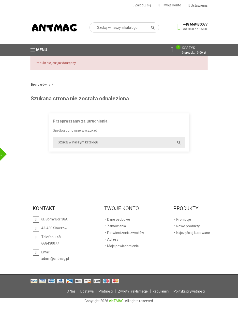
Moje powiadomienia (122, 246)
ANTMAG (116, 301)
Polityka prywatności (189, 291)
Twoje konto (121, 208)
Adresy (112, 239)
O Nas (71, 291)
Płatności (106, 291)
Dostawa (87, 291)
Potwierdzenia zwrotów (125, 232)
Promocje (183, 219)
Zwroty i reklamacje (133, 291)
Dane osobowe (118, 219)
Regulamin (161, 291)
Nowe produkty (188, 226)
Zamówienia (116, 226)
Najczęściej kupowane (193, 232)
